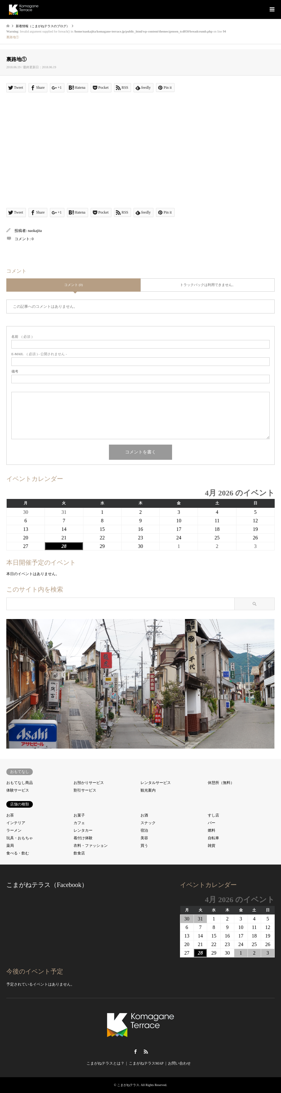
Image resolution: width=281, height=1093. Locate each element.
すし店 (213, 815)
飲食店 (79, 853)
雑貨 (211, 845)
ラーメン (13, 830)
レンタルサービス (155, 782)
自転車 (213, 838)
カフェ (79, 823)
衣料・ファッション (91, 845)
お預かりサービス (89, 782)
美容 (144, 838)
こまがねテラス (128, 1085)
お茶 (10, 815)
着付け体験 (83, 838)
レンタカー (83, 830)
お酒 (144, 815)
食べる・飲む (17, 853)
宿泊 (144, 830)
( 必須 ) (22, 336)
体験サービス (17, 790)
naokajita (35, 230)
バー (211, 823)
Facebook (135, 1051)
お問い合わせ (179, 1063)
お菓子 (79, 815)
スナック (148, 823)
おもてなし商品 (19, 782)
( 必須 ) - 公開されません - (39, 354)
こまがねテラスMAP (146, 1063)
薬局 (10, 845)
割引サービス (85, 790)
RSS (146, 1051)
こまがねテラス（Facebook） (47, 884)
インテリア (15, 823)
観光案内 (148, 790)
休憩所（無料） (221, 782)
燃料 (211, 830)
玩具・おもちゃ (19, 838)
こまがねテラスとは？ (105, 1063)
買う (144, 845)
